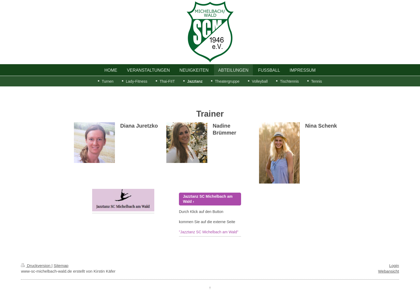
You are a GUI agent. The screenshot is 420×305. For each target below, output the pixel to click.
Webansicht (388, 271)
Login (394, 265)
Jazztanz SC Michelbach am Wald (207, 199)
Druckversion (36, 265)
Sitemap (61, 265)
